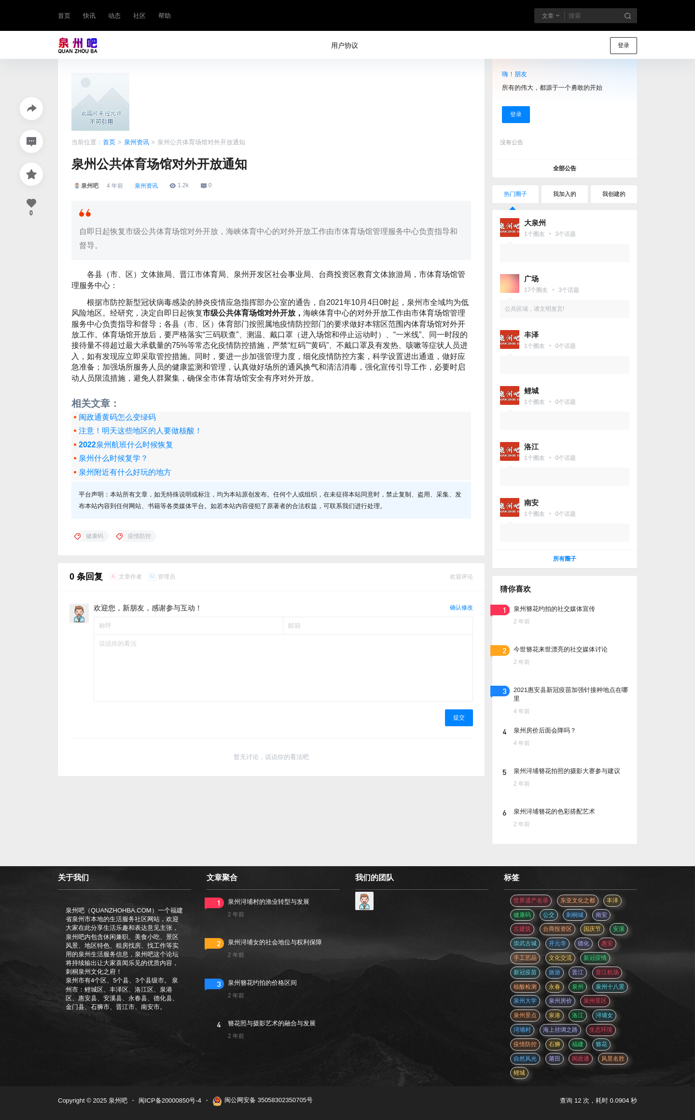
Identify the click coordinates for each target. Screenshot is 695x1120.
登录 (623, 45)
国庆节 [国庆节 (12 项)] (592, 929)
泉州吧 (117, 1100)
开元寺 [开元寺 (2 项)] (557, 943)
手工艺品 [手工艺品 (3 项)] (525, 957)
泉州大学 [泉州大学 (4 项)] (525, 1000)
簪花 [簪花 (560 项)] (601, 1044)
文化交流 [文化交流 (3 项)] (560, 957)
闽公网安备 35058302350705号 (262, 1101)
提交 (459, 717)
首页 (64, 15)
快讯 (89, 15)
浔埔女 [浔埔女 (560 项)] (604, 1015)
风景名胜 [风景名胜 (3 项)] (613, 1058)
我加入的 (564, 194)
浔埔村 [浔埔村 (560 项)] (522, 1029)
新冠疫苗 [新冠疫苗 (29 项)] (525, 972)
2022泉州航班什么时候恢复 (126, 445)
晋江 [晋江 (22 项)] (578, 972)
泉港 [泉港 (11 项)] (554, 1015)
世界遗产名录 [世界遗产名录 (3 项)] (531, 900)
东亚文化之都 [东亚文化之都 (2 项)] (577, 900)
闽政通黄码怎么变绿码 (117, 417)
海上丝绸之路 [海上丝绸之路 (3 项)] (560, 1029)
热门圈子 (515, 194)
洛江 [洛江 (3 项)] (578, 1015)
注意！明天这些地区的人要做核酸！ (140, 431)
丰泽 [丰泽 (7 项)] (612, 900)
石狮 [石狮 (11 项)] (554, 1044)
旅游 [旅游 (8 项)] (554, 972)
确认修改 (461, 607)
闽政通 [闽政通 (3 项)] (580, 1058)
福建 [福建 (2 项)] (578, 1044)
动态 (114, 15)
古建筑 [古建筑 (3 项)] (522, 929)
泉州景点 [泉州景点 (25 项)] (525, 1015)
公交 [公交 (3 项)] (549, 915)
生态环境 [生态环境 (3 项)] (600, 1029)
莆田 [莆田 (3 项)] (554, 1058)
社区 (139, 15)
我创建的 (614, 194)
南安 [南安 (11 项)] (601, 915)
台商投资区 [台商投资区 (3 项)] (557, 929)
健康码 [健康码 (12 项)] (522, 915)
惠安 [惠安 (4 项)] (607, 943)
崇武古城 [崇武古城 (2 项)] (525, 943)
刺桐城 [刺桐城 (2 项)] (575, 915)
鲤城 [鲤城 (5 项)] (519, 1072)
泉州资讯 (136, 142)
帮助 (164, 15)
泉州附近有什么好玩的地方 (125, 472)
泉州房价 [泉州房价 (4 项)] (560, 1000)
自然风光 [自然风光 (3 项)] (525, 1058)
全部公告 (564, 168)
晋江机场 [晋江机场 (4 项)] (607, 972)
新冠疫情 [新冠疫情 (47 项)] (595, 957)
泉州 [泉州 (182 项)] (578, 986)
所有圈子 (564, 558)
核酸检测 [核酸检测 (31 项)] (525, 986)
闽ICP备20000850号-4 (170, 1100)
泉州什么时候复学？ (113, 458)
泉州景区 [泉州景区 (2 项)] (595, 1000)
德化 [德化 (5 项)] (583, 943)
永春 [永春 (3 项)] (554, 986)
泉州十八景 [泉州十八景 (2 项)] (610, 986)
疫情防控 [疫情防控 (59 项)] (525, 1044)
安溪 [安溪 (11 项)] (619, 929)
